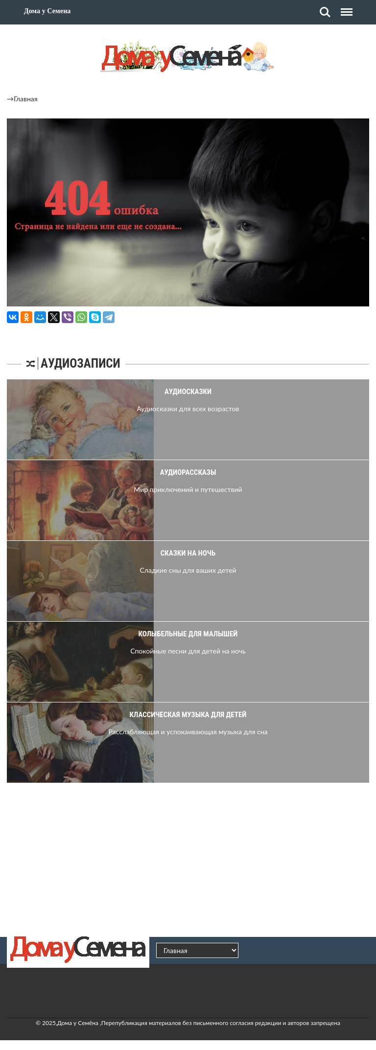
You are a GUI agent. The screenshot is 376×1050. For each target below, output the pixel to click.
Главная (26, 98)
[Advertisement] (188, 858)
